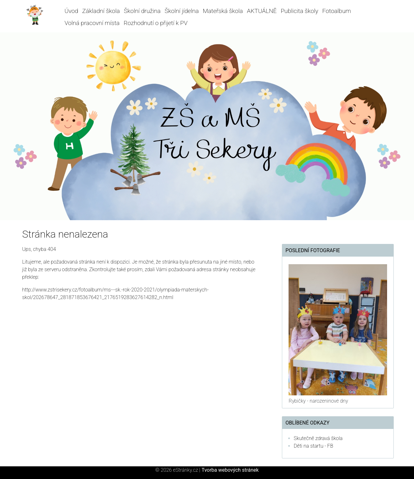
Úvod (71, 11)
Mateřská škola (223, 11)
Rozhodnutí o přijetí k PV (156, 23)
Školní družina (142, 11)
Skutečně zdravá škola (318, 438)
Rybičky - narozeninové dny (318, 401)
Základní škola (101, 11)
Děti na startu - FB (313, 446)
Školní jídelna (182, 11)
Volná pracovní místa (92, 23)
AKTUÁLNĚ (262, 11)
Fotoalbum (336, 11)
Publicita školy (299, 11)
